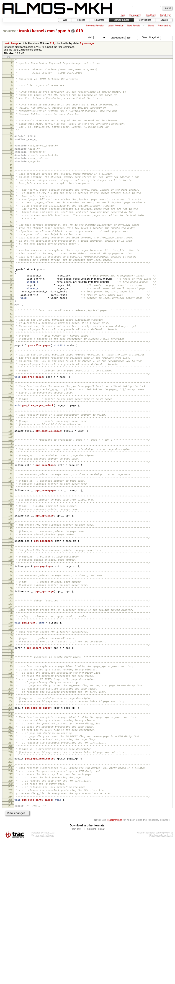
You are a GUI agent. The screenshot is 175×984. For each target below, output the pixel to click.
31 (11, 174)
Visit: (90, 37)
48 (11, 238)
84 (11, 374)
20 (11, 133)
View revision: (118, 37)
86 (11, 382)
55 (11, 265)
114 (10, 488)
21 (11, 137)
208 (10, 837)
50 (11, 246)
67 (11, 310)
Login (122, 15)
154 (10, 637)
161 (10, 663)
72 (11, 330)
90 (11, 398)
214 (10, 860)
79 (11, 357)
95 (11, 416)
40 (11, 207)
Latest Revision (115, 25)
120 (10, 510)
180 (10, 733)
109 (10, 469)
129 (10, 543)
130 (10, 547)
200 (10, 807)
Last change (11, 43)
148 (10, 614)
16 (11, 118)
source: (10, 30)
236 (10, 945)
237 (10, 948)
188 (10, 763)
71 (11, 326)
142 (10, 592)
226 (10, 906)
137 (10, 573)
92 (11, 405)
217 (10, 872)
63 (11, 296)
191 (10, 773)
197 (10, 796)
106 (10, 458)
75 (11, 341)
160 (10, 660)
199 (10, 803)
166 (10, 682)
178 (10, 726)
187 (10, 760)
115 (10, 492)
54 (11, 261)
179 (10, 729)
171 (10, 700)
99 (11, 432)
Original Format (96, 971)
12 (11, 102)
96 (11, 420)
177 (10, 722)
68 (11, 314)
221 (10, 888)
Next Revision (134, 25)
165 (10, 678)
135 (10, 566)
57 (11, 273)
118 (10, 503)
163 (10, 670)
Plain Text (75, 971)
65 (11, 304)
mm (51, 30)
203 (10, 819)
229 (10, 918)
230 (10, 921)
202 (10, 815)
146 (10, 607)
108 (10, 466)
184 (10, 748)
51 (11, 249)
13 (11, 106)
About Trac (165, 15)
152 (10, 630)
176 (10, 718)
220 (10, 884)
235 (10, 941)
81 (11, 364)
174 (10, 710)
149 (10, 618)
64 (11, 300)
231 (10, 925)
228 (10, 914)
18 (11, 125)
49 (11, 242)
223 (10, 895)
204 (10, 823)
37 (11, 195)
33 (11, 182)
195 (10, 788)
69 (11, 318)
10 (11, 94)
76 (11, 345)
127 (10, 535)
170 (10, 697)
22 (11, 141)
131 (10, 550)
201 (10, 811)
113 (10, 484)
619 (79, 30)
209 (10, 841)
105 (10, 454)
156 (10, 644)
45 (11, 226)
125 (10, 528)
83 (11, 371)
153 (10, 633)
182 (10, 740)
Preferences (135, 15)
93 (11, 408)
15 (11, 114)
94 (11, 412)
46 (11, 230)
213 (10, 857)
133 (10, 558)
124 (10, 524)
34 (11, 185)
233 (10, 933)
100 (10, 435)
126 (10, 532)
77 (11, 349)
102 (10, 443)
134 (10, 562)
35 (11, 188)
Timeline (81, 20)
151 (10, 626)
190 (10, 769)
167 (10, 686)
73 (11, 334)
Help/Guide (150, 15)
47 (11, 234)
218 (10, 876)
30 (11, 170)
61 (11, 288)
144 (10, 599)
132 (10, 554)
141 (10, 588)
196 (10, 792)
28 (11, 162)
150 (10, 622)
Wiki (65, 20)
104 (10, 450)
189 (10, 766)
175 (10, 714)
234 (10, 937)
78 (11, 353)
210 (10, 845)
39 (11, 203)
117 (10, 499)
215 (10, 864)
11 (11, 98)
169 (10, 694)
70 (11, 322)
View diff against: (157, 37)
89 (11, 394)
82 (11, 367)
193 (10, 780)
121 (10, 513)
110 (10, 473)
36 (11, 191)
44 (11, 222)
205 (10, 827)
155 (10, 640)
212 (10, 853)
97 (11, 424)
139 (10, 580)
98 (11, 428)
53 (11, 257)
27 (11, 159)
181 (10, 736)
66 (11, 308)
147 (10, 610)
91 (11, 402)
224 (10, 898)
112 (10, 480)
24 (11, 149)
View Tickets (145, 20)
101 (10, 439)
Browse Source (121, 20)
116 (10, 496)
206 (10, 830)
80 (11, 360)
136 (10, 569)
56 (11, 269)
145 (10, 603)
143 (10, 596)
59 (11, 280)
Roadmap (99, 20)
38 (11, 199)
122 (10, 517)
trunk (24, 30)
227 (10, 910)
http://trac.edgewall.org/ (161, 978)
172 (10, 703)
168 (10, 690)
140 (10, 584)
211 (10, 849)
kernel (38, 30)
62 (11, 292)
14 (11, 110)
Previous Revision (95, 25)
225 (10, 902)
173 (10, 707)
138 (10, 577)
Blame (151, 25)
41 (11, 211)
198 (10, 799)
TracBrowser (114, 962)
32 (11, 178)
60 (11, 284)
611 (52, 43)
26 (11, 155)
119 (10, 507)
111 (10, 477)
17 (11, 121)
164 (10, 674)
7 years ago (87, 43)
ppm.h (63, 30)
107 (10, 462)
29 (11, 166)
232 (10, 929)
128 (10, 539)
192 (10, 776)
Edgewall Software (44, 978)
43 (11, 218)
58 (11, 277)
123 (10, 520)
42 (11, 215)
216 (10, 868)
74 (11, 338)
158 (10, 652)
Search (164, 20)
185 (10, 752)
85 (11, 378)
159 (10, 656)
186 (10, 756)
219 (10, 880)
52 (11, 253)
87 (11, 386)
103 (10, 446)
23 (11, 145)
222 (10, 891)
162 (10, 667)
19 (11, 129)
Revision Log (164, 25)
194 (10, 784)
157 (10, 648)
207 (10, 834)
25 (11, 152)
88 (11, 390)
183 (10, 744)
